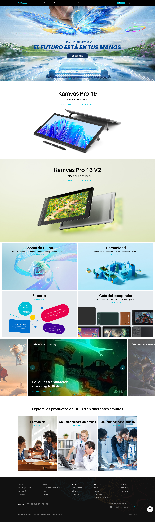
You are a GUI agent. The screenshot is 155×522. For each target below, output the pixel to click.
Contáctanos (98, 494)
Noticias (96, 491)
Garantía (45, 494)
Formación (57, 3)
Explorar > (36, 391)
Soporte (80, 3)
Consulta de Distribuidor (101, 497)
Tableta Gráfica (22, 491)
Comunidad (69, 3)
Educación (75, 491)
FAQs (44, 491)
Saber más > (39, 254)
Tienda (121, 3)
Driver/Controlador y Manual (51, 488)
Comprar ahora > (86, 104)
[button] (122, 367)
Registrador (124, 491)
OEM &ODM (75, 494)
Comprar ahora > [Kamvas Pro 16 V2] (86, 180)
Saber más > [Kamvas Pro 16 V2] (66, 180)
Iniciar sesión (124, 488)
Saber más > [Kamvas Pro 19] (66, 104)
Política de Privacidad (23, 510)
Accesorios (21, 494)
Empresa (46, 3)
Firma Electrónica (77, 488)
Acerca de (97, 488)
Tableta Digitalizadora (24, 488)
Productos (36, 3)
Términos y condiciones (40, 510)
